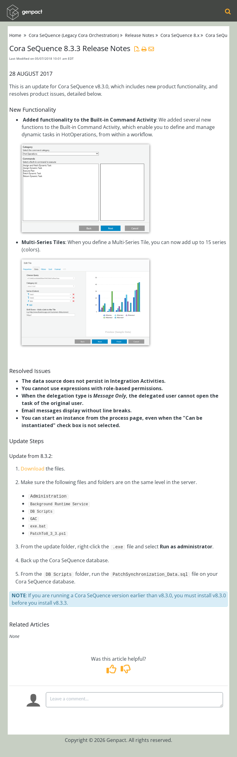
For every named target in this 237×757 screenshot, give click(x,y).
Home (15, 35)
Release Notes (139, 35)
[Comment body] (134, 699)
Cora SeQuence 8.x (179, 35)
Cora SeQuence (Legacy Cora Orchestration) (74, 35)
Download (32, 468)
